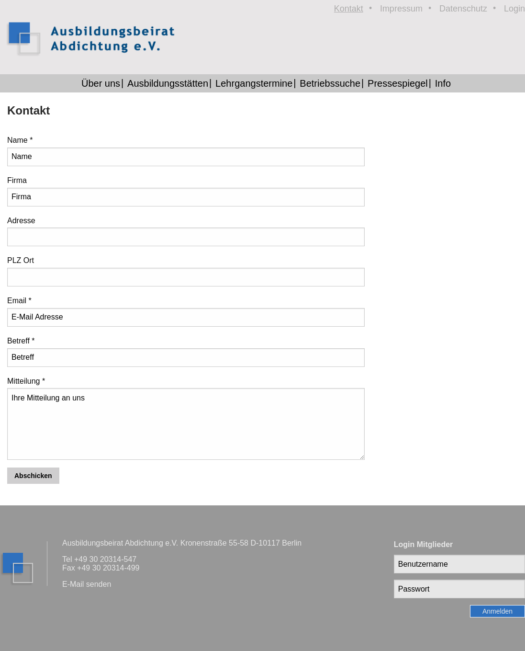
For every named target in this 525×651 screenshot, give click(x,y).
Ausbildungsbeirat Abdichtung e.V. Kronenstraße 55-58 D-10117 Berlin (182, 543)
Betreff (21, 341)
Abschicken (33, 476)
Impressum (401, 8)
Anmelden (497, 611)
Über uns (100, 83)
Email (19, 301)
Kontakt (348, 8)
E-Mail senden (86, 584)
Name (20, 140)
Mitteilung (26, 381)
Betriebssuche (330, 83)
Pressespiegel (398, 83)
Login (514, 8)
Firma (17, 180)
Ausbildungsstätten (167, 83)
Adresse (21, 221)
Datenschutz (463, 8)
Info (443, 83)
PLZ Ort (20, 260)
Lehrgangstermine (253, 83)
